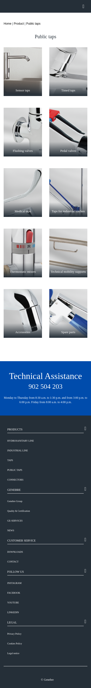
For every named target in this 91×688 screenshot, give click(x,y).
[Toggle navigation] (83, 6)
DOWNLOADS (15, 552)
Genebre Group (14, 501)
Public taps (33, 23)
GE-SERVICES (15, 520)
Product (19, 23)
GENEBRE (14, 490)
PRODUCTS (15, 429)
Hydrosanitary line (20, 440)
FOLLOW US (15, 571)
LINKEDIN (13, 612)
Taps (10, 460)
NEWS (10, 530)
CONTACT (12, 561)
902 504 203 (46, 386)
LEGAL (12, 622)
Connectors (15, 479)
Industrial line (17, 450)
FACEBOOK (13, 592)
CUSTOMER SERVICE (21, 540)
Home (7, 23)
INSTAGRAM (14, 583)
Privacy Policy (14, 633)
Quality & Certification (18, 511)
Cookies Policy (14, 643)
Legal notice (13, 653)
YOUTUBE (13, 602)
